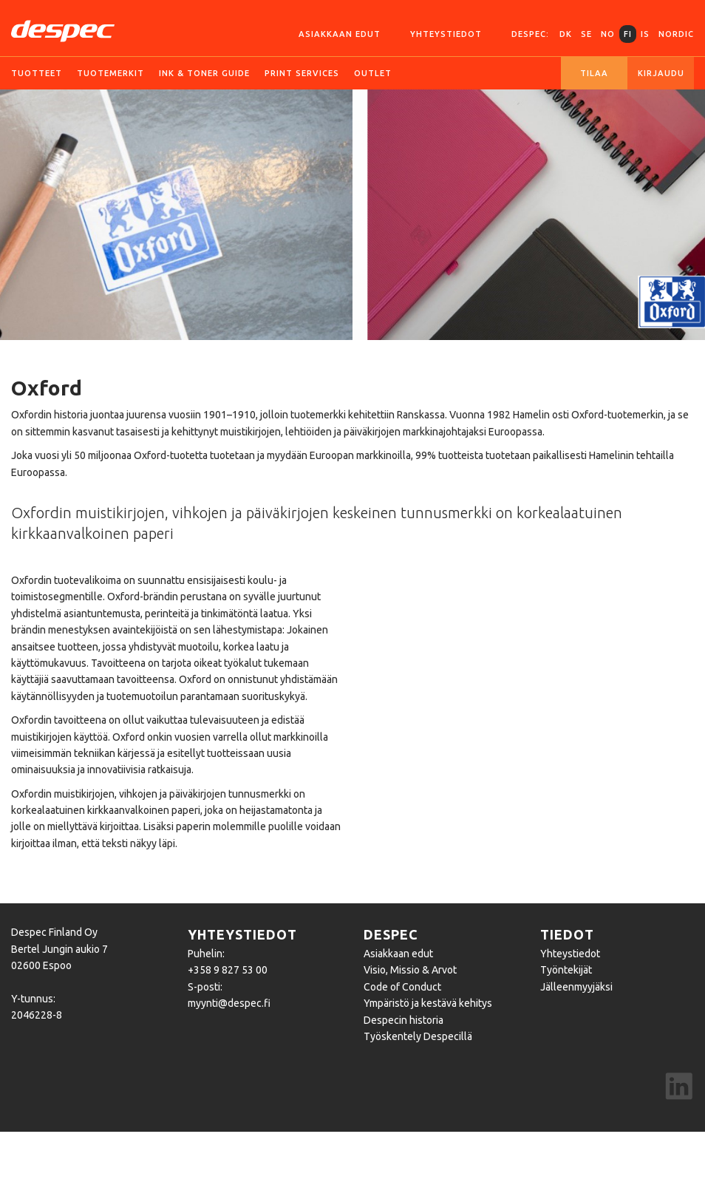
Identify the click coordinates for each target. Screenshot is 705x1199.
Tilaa (594, 73)
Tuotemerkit (110, 73)
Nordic (676, 34)
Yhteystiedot (446, 34)
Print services (302, 73)
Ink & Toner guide (204, 73)
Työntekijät (566, 970)
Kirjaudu (661, 73)
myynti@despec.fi (229, 1003)
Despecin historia (403, 1020)
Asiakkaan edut (340, 34)
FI (628, 34)
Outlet (373, 73)
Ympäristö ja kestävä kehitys (428, 1003)
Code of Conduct (402, 987)
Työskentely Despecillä (418, 1036)
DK (565, 34)
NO (608, 34)
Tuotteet (36, 73)
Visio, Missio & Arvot (410, 970)
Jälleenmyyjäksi (576, 987)
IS (645, 34)
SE (586, 34)
